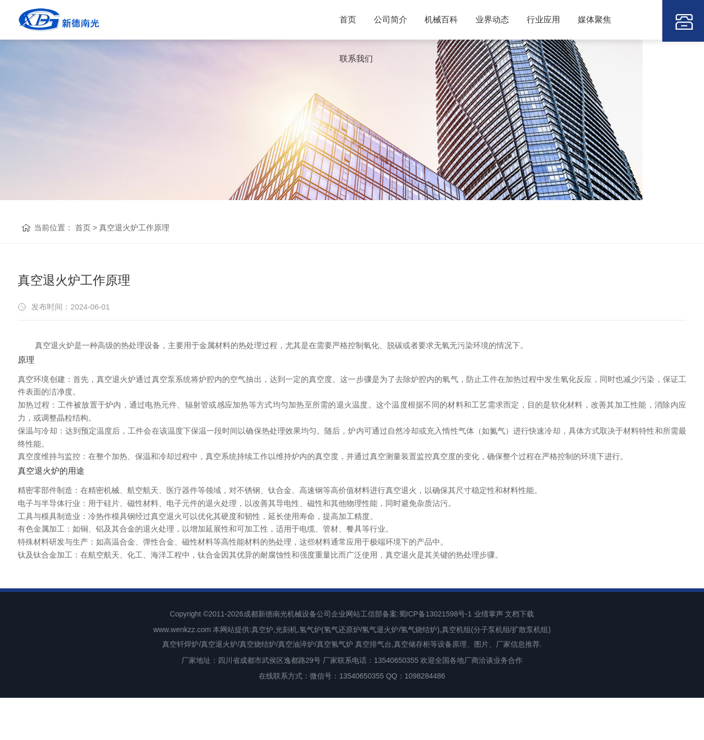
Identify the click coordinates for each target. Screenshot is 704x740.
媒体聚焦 (579, 20)
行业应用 (528, 20)
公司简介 (378, 20)
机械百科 (428, 20)
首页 (337, 20)
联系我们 (629, 20)
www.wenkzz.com (182, 673)
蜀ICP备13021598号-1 (435, 659)
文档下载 (519, 659)
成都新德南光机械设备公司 (287, 659)
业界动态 (478, 20)
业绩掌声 (488, 659)
